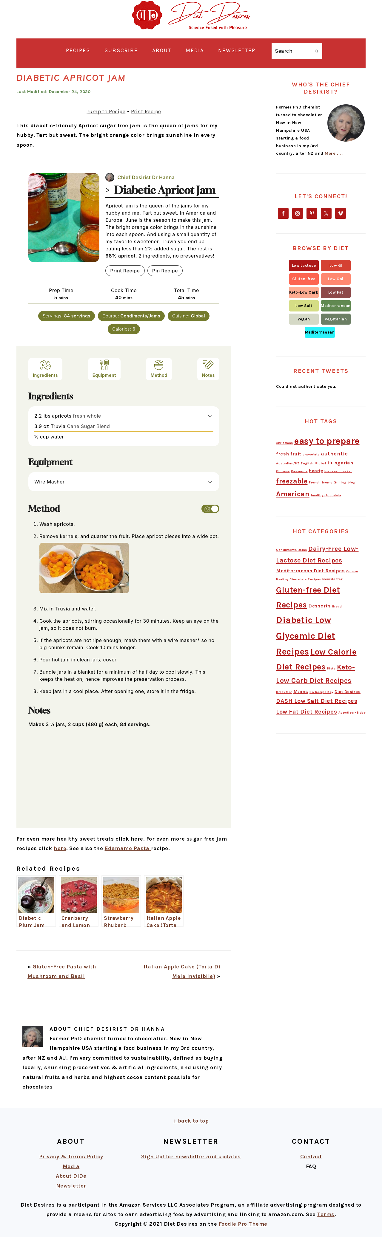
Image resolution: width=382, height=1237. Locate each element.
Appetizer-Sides (352, 712)
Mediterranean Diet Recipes (310, 570)
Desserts (319, 606)
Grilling (340, 482)
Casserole (299, 471)
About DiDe (71, 1176)
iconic (327, 482)
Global (320, 463)
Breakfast (284, 692)
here (60, 848)
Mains (300, 691)
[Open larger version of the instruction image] (84, 596)
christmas (284, 443)
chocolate (311, 454)
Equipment (104, 368)
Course (352, 571)
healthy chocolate (326, 495)
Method (158, 368)
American (292, 494)
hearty (316, 470)
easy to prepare (327, 441)
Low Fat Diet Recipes (306, 711)
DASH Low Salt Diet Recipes (316, 700)
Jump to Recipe (106, 111)
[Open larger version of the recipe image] (63, 217)
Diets (331, 668)
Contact (311, 1156)
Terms (326, 1214)
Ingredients (45, 368)
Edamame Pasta (128, 848)
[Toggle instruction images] (210, 509)
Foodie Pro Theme (243, 1224)
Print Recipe (146, 111)
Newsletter (332, 579)
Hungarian (340, 463)
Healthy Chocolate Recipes (298, 579)
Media (71, 1166)
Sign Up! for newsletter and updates (191, 1156)
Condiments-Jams (291, 550)
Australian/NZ (288, 463)
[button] (210, 416)
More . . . (334, 153)
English (307, 463)
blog (352, 482)
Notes (208, 368)
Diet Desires (348, 691)
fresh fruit (288, 454)
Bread (337, 606)
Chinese (283, 471)
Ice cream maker (338, 471)
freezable (292, 481)
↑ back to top (191, 1120)
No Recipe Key (321, 692)
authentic (334, 453)
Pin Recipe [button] (165, 271)
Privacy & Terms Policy (71, 1156)
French (315, 482)
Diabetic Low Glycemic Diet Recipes (305, 636)
